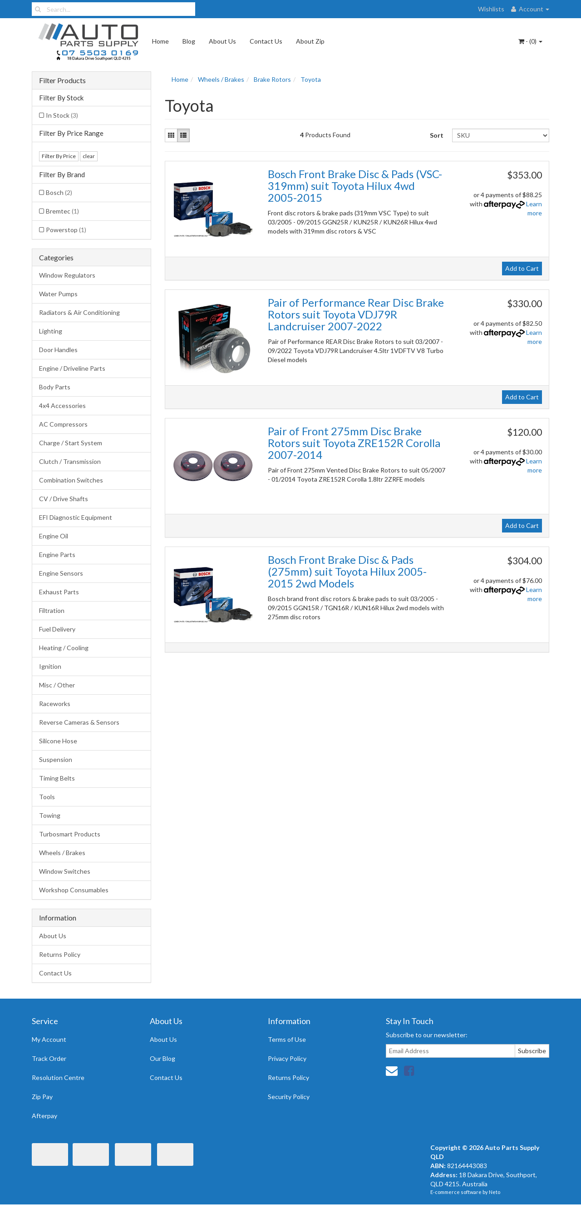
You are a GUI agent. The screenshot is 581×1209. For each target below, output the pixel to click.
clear (89, 156)
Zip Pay (42, 1096)
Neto (494, 1192)
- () (530, 41)
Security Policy (289, 1096)
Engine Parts (57, 554)
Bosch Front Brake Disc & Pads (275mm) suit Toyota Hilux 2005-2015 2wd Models (347, 571)
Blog (188, 41)
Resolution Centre (58, 1077)
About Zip (310, 41)
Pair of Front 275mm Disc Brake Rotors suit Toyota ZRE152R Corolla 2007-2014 (354, 443)
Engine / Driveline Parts (72, 368)
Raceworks (54, 703)
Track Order (49, 1058)
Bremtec (62, 211)
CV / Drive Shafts (63, 499)
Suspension (55, 759)
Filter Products (62, 80)
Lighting (50, 331)
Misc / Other (57, 685)
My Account (49, 1039)
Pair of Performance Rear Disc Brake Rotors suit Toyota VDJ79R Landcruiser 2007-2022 (356, 314)
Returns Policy (59, 954)
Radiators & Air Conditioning (79, 312)
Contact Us (266, 41)
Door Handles (58, 349)
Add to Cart (522, 268)
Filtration (51, 610)
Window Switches (64, 871)
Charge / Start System (70, 443)
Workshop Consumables (73, 890)
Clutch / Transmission (70, 461)
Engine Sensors (61, 573)
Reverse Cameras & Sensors (79, 722)
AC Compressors (63, 424)
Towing (49, 815)
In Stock (62, 115)
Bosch (59, 192)
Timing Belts (57, 778)
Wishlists (491, 9)
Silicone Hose (58, 741)
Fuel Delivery (57, 629)
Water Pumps (58, 294)
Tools (47, 797)
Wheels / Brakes (62, 852)
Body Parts (54, 387)
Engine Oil (53, 536)
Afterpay (44, 1115)
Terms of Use (287, 1039)
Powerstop (66, 230)
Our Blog (162, 1058)
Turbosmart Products (69, 834)
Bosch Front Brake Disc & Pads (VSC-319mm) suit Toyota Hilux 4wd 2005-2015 (355, 185)
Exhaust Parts (59, 592)
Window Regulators (67, 275)
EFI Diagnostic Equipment (75, 517)
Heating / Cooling (64, 648)
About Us (222, 41)
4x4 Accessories (62, 405)
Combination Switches (71, 480)
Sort (436, 135)
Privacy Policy (287, 1058)
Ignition (50, 666)
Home (160, 41)
